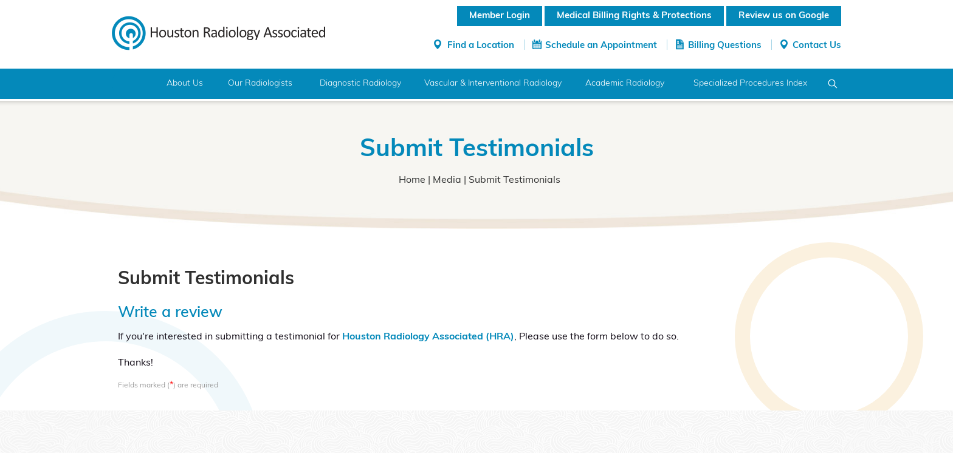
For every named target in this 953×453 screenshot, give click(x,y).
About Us (185, 83)
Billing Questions (725, 45)
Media (447, 180)
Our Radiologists (260, 83)
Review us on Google (783, 16)
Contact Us (817, 45)
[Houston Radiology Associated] (218, 32)
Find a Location (480, 45)
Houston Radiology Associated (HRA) (428, 337)
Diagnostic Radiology (360, 83)
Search (833, 84)
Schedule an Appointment (601, 45)
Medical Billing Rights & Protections (634, 16)
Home (134, 84)
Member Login (499, 16)
